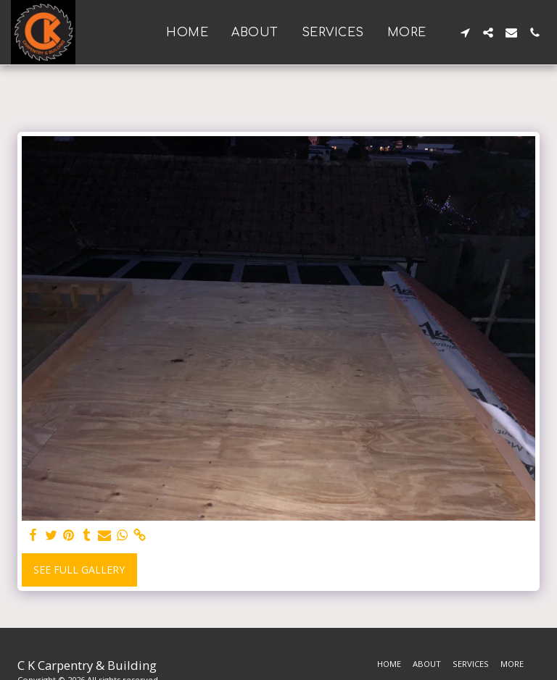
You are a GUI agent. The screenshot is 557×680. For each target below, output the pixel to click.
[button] (465, 32)
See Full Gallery (79, 569)
